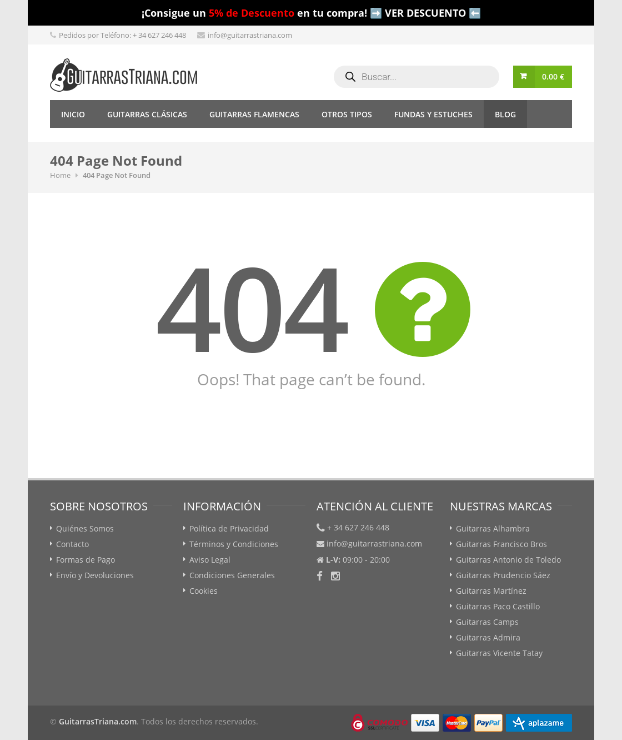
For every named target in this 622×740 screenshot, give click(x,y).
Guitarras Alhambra (493, 528)
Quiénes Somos (85, 528)
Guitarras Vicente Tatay (499, 653)
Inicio (73, 114)
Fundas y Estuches (433, 114)
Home (60, 175)
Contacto (72, 544)
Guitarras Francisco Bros (501, 544)
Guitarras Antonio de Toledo (508, 559)
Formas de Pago (85, 559)
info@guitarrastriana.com (250, 35)
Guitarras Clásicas (147, 114)
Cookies (203, 590)
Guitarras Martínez (491, 590)
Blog (505, 114)
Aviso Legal (209, 559)
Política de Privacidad (229, 528)
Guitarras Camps (487, 622)
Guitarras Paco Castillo (498, 606)
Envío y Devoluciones (95, 575)
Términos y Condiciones (233, 544)
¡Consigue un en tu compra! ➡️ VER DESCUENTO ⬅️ (311, 12)
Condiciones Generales (232, 575)
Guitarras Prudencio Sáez (503, 575)
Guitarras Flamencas (254, 114)
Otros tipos (347, 114)
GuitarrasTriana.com (98, 721)
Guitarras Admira (488, 637)
